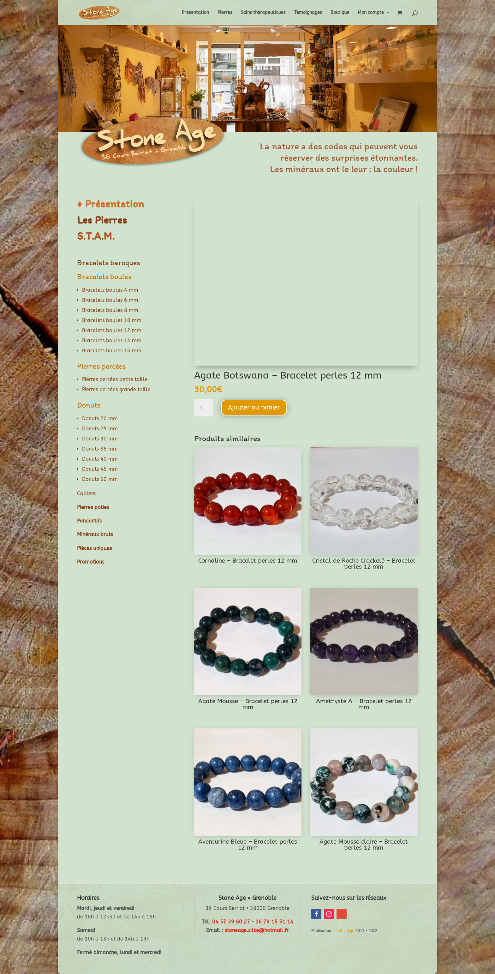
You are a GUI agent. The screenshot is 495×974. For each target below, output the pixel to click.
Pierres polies (93, 507)
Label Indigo (343, 931)
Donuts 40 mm (100, 459)
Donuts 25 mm (100, 429)
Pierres (225, 12)
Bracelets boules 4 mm (110, 290)
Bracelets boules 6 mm (110, 300)
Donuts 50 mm (100, 479)
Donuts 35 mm (100, 449)
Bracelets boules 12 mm (111, 330)
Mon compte (371, 12)
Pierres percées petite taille (115, 379)
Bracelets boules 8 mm (110, 310)
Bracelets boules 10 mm (111, 320)
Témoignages (308, 12)
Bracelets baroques (108, 262)
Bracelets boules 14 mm (111, 341)
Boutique (340, 12)
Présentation (195, 12)
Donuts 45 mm (100, 469)
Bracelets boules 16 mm (111, 351)
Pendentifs (89, 521)
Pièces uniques (94, 548)
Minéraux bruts (95, 534)
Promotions (90, 562)
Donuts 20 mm (100, 418)
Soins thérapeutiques (263, 12)
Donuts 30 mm (100, 439)
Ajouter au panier (254, 407)
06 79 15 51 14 (274, 922)
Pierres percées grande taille (116, 389)
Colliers (86, 494)
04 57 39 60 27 (231, 922)
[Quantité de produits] (203, 408)
